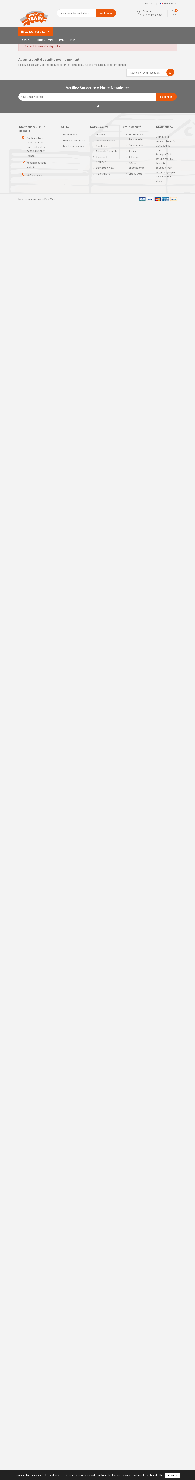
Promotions (70, 134)
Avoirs (132, 151)
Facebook (98, 107)
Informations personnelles (136, 137)
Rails (62, 40)
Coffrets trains (45, 40)
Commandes (136, 145)
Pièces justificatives (136, 165)
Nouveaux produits (74, 140)
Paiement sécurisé (101, 159)
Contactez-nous (105, 168)
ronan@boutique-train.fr (37, 165)
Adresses (134, 157)
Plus (72, 40)
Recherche (106, 13)
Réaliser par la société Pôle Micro (37, 199)
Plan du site (103, 174)
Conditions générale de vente (107, 149)
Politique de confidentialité (147, 1475)
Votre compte (132, 127)
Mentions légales (106, 140)
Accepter (172, 1475)
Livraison (101, 134)
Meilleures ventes (73, 146)
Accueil (26, 40)
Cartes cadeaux (159, 3)
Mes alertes (136, 174)
